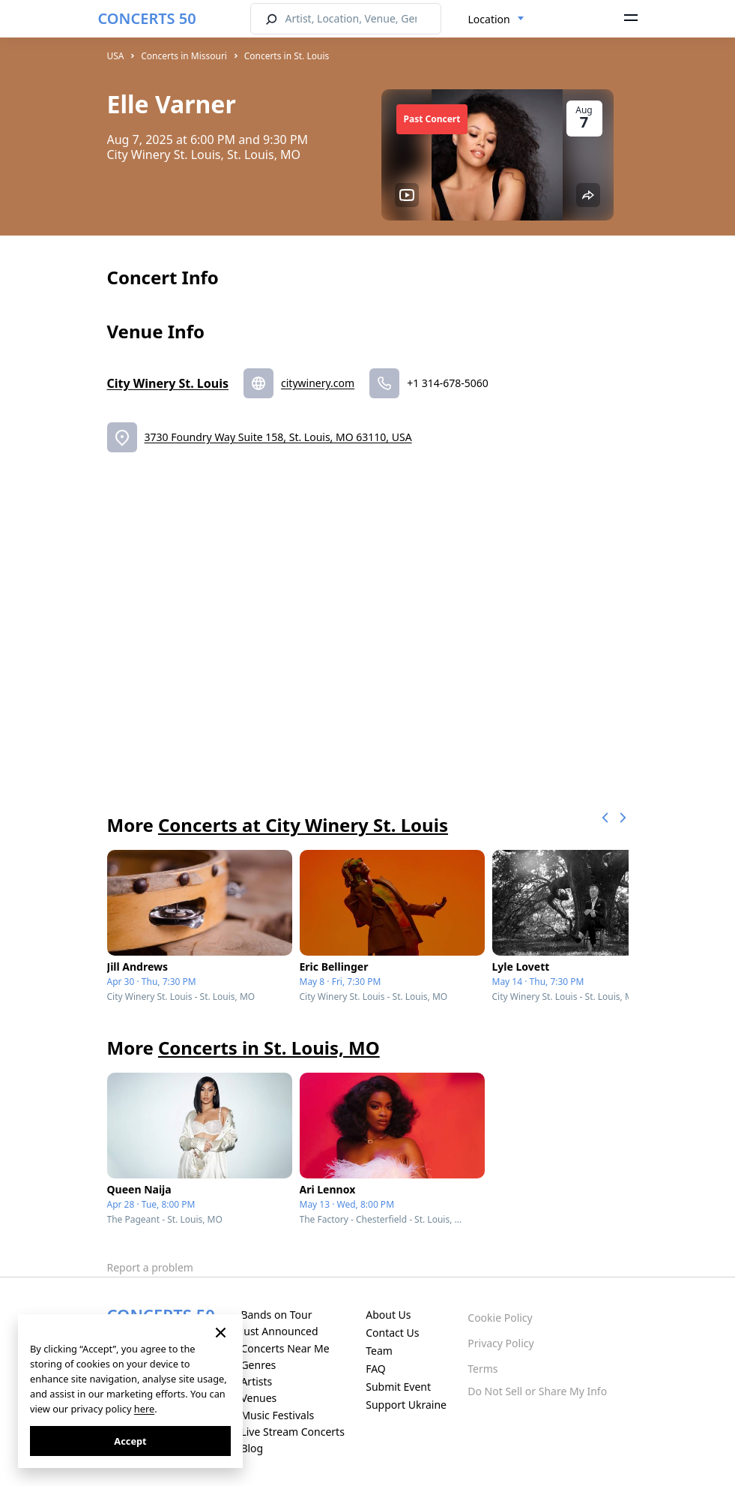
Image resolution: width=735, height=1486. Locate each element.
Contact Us (392, 1332)
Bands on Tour (276, 1314)
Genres (258, 1365)
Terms (482, 1368)
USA (115, 56)
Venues (258, 1398)
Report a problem (150, 1267)
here (144, 1408)
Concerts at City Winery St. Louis (303, 824)
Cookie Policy (500, 1317)
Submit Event (398, 1386)
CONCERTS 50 (147, 18)
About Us (388, 1314)
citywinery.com (317, 383)
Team (379, 1350)
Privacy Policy (500, 1343)
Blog (252, 1448)
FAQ (376, 1368)
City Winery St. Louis (168, 383)
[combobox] (496, 20)
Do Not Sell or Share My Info (537, 1391)
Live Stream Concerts (292, 1431)
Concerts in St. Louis (287, 56)
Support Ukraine (406, 1404)
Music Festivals (277, 1415)
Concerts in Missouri (184, 56)
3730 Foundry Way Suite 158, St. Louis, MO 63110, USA (278, 437)
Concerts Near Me (285, 1348)
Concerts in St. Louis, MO (269, 1047)
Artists (256, 1381)
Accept (130, 1441)
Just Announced (279, 1331)
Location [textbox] (489, 19)
